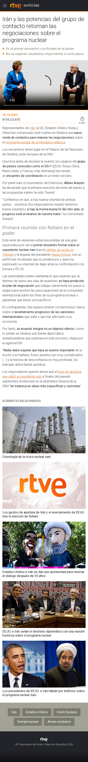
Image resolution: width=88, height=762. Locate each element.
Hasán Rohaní (60, 255)
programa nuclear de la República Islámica (35, 142)
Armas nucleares (59, 722)
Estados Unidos (37, 712)
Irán (32, 128)
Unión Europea (67, 712)
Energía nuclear (27, 722)
